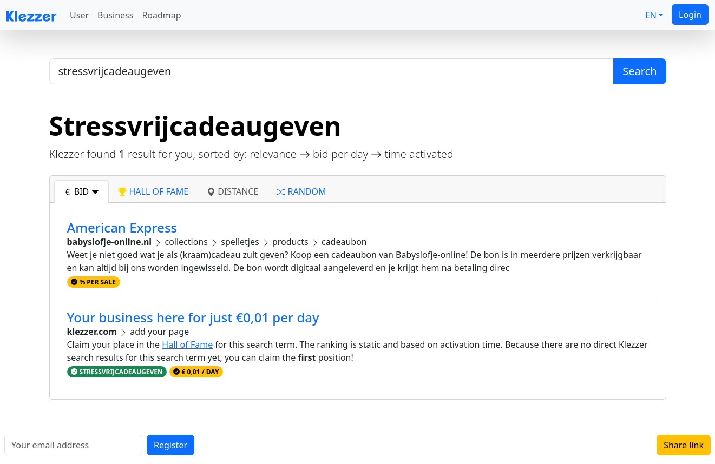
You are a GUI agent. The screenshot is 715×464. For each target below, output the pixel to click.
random (301, 191)
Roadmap (161, 15)
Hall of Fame (187, 344)
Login (690, 15)
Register (170, 445)
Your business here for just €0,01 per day (193, 317)
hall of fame (153, 191)
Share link (684, 445)
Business (115, 15)
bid (81, 191)
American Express (122, 227)
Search (639, 71)
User (79, 15)
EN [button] (651, 15)
